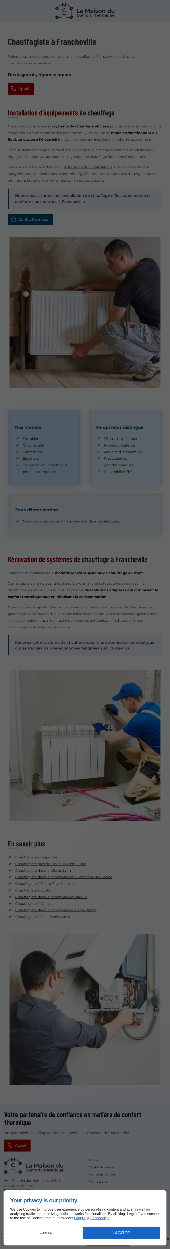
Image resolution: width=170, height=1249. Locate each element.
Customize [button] (46, 1232)
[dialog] (85, 1217)
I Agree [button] (121, 1232)
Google (80, 1218)
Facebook (98, 1218)
